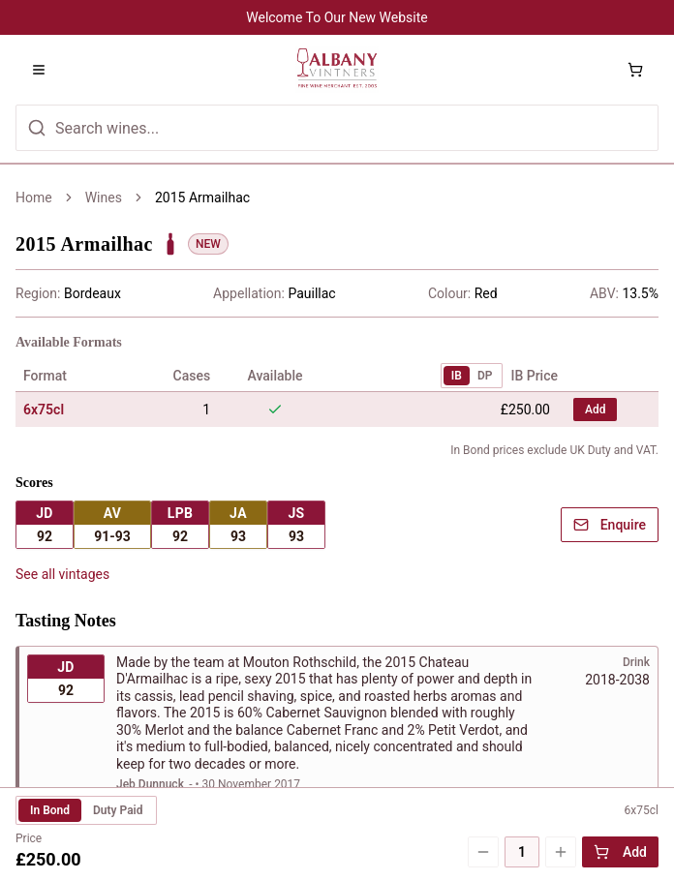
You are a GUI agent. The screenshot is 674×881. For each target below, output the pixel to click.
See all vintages (62, 464)
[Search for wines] (337, 128)
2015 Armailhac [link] (202, 197)
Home (33, 197)
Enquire (609, 415)
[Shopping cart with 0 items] (635, 69)
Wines (103, 197)
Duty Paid (117, 810)
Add (620, 852)
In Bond (50, 810)
